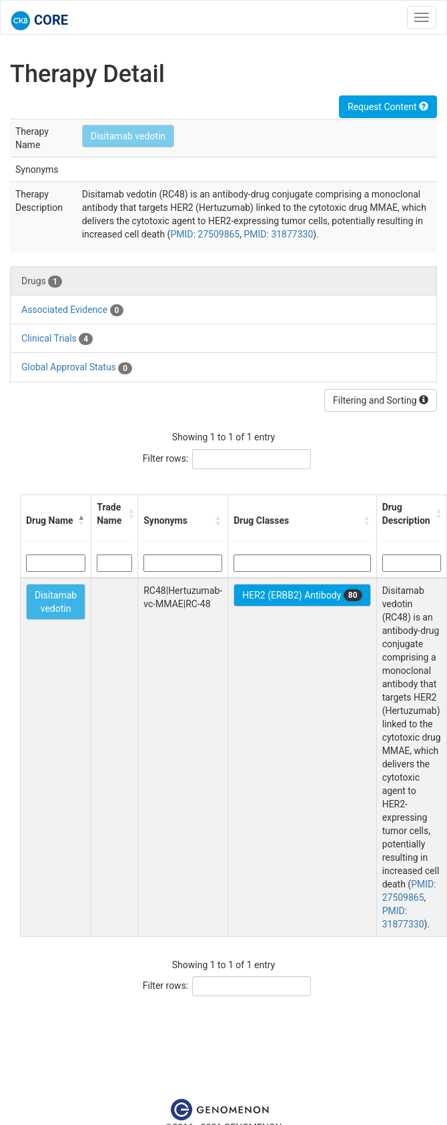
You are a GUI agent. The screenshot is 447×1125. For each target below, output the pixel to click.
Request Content (388, 106)
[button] (81, 520)
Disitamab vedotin (128, 136)
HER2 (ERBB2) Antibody (302, 595)
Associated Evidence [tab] (72, 310)
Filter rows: (166, 458)
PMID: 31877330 (278, 234)
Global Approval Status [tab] (76, 368)
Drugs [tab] (41, 282)
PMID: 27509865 (205, 234)
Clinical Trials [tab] (57, 339)
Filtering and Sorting (380, 400)
